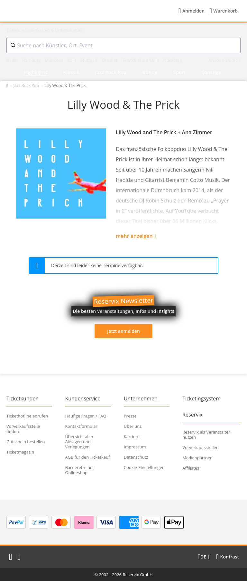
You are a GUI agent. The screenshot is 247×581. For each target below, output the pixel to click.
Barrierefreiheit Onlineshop (80, 469)
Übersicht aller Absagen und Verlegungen (79, 442)
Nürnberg (172, 60)
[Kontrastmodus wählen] (228, 556)
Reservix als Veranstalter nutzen (206, 434)
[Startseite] (48, 11)
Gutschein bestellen (25, 442)
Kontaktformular (81, 426)
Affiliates (190, 468)
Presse (130, 416)
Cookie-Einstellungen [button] (144, 467)
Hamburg (32, 60)
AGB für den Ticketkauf (87, 457)
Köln (72, 60)
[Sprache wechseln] (204, 556)
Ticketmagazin (20, 452)
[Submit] (12, 45)
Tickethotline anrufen (27, 416)
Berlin (12, 60)
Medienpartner (197, 458)
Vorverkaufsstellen (200, 447)
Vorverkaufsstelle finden (23, 428)
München (54, 60)
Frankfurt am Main (141, 60)
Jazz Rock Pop (26, 85)
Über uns (133, 426)
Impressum (135, 447)
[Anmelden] (191, 11)
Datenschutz (136, 457)
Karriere (132, 436)
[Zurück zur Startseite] (7, 85)
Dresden (111, 60)
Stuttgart (89, 60)
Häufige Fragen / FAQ (85, 416)
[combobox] (123, 45)
